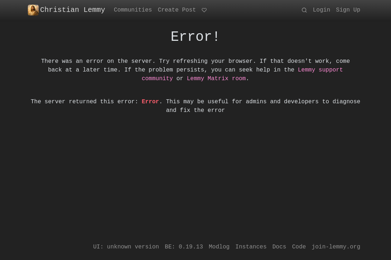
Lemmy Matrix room (216, 79)
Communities (133, 10)
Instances (250, 247)
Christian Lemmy (66, 10)
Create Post (177, 10)
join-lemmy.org (336, 247)
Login (321, 10)
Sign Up (348, 10)
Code (299, 247)
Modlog (219, 247)
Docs (279, 247)
